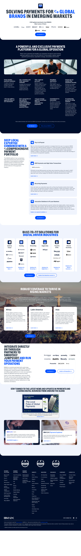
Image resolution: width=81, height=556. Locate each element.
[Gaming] (45, 481)
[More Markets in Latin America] (36, 498)
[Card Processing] (17, 475)
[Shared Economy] (45, 483)
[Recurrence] (8, 482)
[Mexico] (36, 487)
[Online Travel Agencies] (45, 490)
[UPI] (17, 483)
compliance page (44, 522)
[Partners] (64, 480)
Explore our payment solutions (38, 212)
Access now (40, 416)
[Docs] (54, 485)
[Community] (64, 484)
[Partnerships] (73, 480)
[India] (36, 513)
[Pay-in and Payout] (8, 475)
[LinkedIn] (73, 518)
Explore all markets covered (46, 336)
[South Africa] (36, 477)
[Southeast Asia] (36, 509)
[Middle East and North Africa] (36, 502)
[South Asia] (36, 511)
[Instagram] (76, 518)
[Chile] (36, 492)
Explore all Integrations (65, 371)
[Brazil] (36, 485)
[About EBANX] (64, 475)
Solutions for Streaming (33, 268)
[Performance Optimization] (27, 475)
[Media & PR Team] (73, 483)
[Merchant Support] (73, 477)
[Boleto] (17, 486)
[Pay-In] (8, 478)
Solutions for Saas (9, 268)
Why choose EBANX (46, 126)
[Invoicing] (8, 498)
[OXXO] (17, 488)
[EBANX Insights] (54, 478)
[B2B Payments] (8, 493)
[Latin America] (36, 483)
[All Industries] (45, 475)
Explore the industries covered (45, 275)
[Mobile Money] (17, 490)
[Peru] (36, 494)
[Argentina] (36, 496)
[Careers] (64, 482)
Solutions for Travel (57, 268)
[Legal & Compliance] (64, 477)
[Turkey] (36, 507)
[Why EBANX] (8, 500)
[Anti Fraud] (27, 478)
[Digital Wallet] (17, 492)
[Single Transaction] (8, 490)
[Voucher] (17, 494)
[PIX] (17, 481)
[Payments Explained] (54, 475)
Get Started (40, 34)
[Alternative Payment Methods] (17, 478)
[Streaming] (45, 485)
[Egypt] (36, 504)
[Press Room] (64, 486)
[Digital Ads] (45, 487)
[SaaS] (45, 479)
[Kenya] (36, 481)
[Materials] (54, 483)
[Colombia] (36, 489)
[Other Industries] (45, 493)
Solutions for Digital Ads (45, 268)
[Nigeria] (36, 479)
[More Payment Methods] (17, 500)
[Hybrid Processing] (8, 487)
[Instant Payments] (17, 497)
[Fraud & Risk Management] (8, 495)
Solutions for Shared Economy (69, 267)
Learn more (33, 155)
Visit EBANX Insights (12, 440)
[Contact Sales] (73, 475)
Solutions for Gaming (21, 268)
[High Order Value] (8, 484)
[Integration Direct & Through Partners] (27, 481)
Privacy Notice (19, 522)
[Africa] (36, 475)
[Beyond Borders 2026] (54, 481)
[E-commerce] (45, 477)
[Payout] (8, 480)
